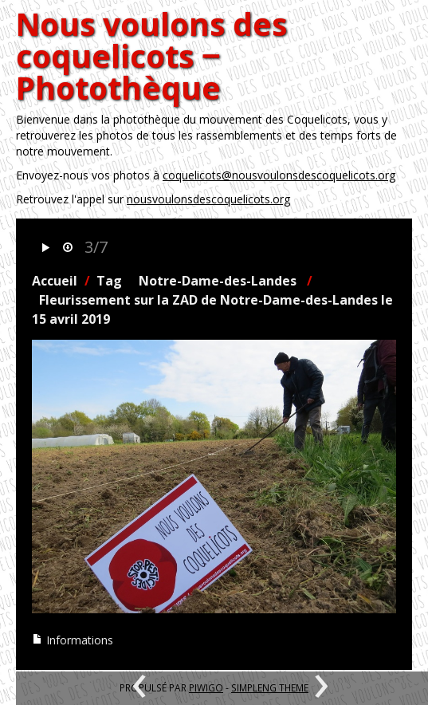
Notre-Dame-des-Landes (217, 280)
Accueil (54, 280)
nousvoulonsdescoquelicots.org (208, 199)
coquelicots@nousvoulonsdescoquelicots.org (279, 175)
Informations (72, 640)
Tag (109, 280)
